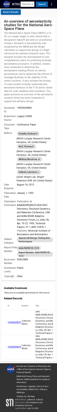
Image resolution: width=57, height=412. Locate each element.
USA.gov (43, 389)
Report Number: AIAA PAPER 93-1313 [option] (35, 254)
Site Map (31, 396)
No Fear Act (21, 366)
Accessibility (22, 389)
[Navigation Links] (51, 4)
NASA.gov (21, 392)
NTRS (16, 4)
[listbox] (35, 137)
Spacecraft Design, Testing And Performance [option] (35, 239)
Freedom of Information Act (39, 366)
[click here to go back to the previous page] (11, 12)
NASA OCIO (33, 389)
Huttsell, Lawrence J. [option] (29, 172)
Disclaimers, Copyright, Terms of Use (32, 386)
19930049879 (14, 322)
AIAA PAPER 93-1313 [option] (29, 248)
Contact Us (21, 396)
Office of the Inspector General (30, 369)
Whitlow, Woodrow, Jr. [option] (29, 159)
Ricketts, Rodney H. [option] (28, 133)
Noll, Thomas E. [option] (26, 146)
